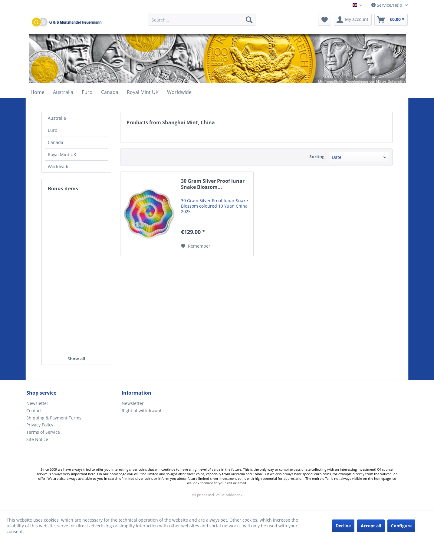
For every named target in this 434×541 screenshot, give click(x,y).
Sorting (316, 156)
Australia (57, 118)
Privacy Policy (39, 425)
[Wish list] (324, 20)
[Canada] (110, 92)
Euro (52, 130)
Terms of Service (43, 432)
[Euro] (87, 92)
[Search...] (202, 20)
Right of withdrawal (141, 410)
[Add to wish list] (195, 246)
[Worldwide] (179, 92)
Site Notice (37, 439)
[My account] (353, 20)
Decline (343, 526)
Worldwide (59, 166)
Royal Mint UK (62, 154)
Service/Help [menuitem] (387, 5)
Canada (55, 142)
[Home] (37, 92)
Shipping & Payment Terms (53, 418)
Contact (34, 410)
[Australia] (63, 92)
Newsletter (37, 403)
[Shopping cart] (391, 20)
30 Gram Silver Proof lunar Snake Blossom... (213, 184)
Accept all (371, 526)
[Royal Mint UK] (143, 92)
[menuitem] (202, 23)
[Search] (249, 20)
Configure (401, 526)
